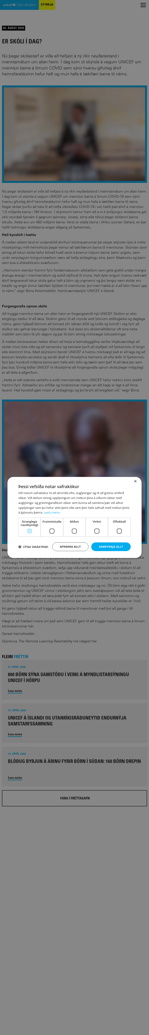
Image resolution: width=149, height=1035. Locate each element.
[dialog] (75, 517)
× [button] (135, 481)
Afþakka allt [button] (70, 546)
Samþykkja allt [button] (111, 546)
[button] (33, 547)
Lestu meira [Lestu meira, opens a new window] (52, 512)
